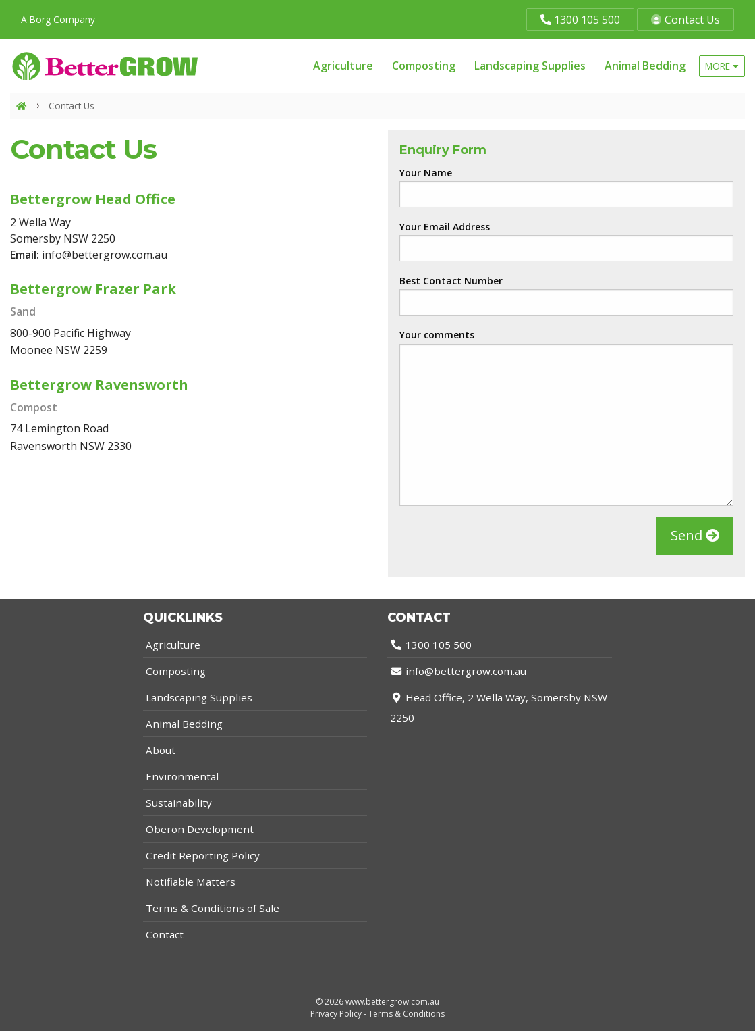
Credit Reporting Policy (203, 855)
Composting (423, 65)
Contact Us (685, 19)
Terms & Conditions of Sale (212, 908)
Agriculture (343, 65)
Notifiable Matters (190, 881)
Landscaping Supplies (530, 65)
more (722, 65)
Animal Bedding (645, 65)
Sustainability (179, 802)
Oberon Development (200, 829)
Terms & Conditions (406, 1014)
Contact (165, 934)
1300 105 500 (580, 19)
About (160, 750)
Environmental (182, 776)
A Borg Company (58, 19)
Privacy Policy (336, 1014)
